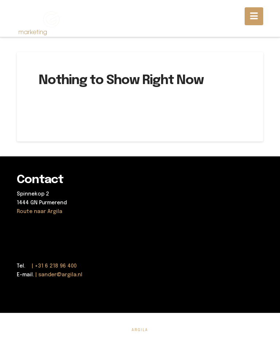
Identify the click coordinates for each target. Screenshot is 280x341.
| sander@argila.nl (58, 274)
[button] (254, 16)
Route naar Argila (39, 211)
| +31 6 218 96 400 (52, 266)
